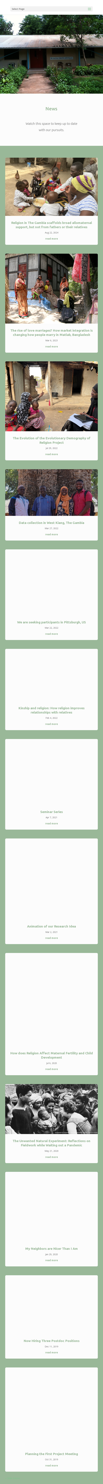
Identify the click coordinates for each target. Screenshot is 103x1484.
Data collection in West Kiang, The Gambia (51, 523)
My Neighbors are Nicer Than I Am (51, 1248)
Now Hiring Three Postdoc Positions (52, 1341)
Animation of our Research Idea (51, 926)
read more (51, 238)
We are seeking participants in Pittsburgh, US (51, 622)
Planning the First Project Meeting (51, 1454)
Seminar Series (51, 812)
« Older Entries (12, 1478)
